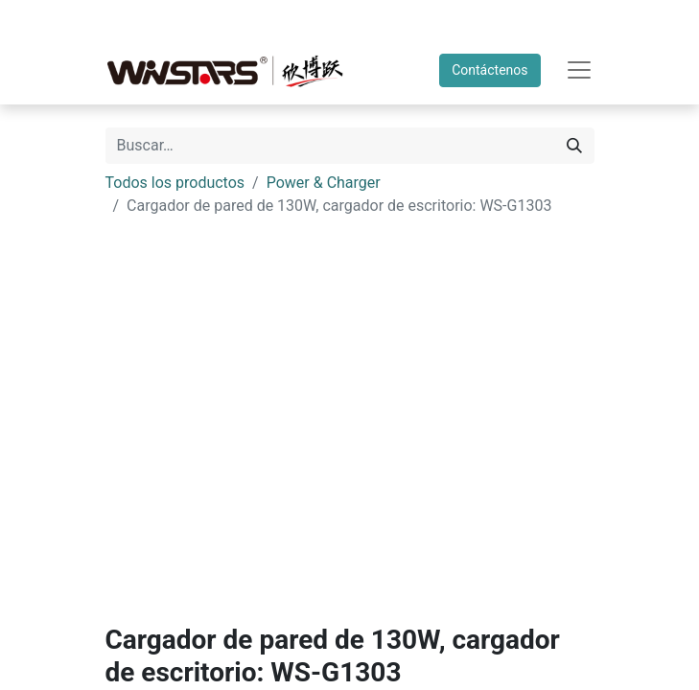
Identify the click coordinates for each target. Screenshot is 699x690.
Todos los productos (175, 182)
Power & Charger (324, 182)
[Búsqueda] (574, 145)
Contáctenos (489, 70)
